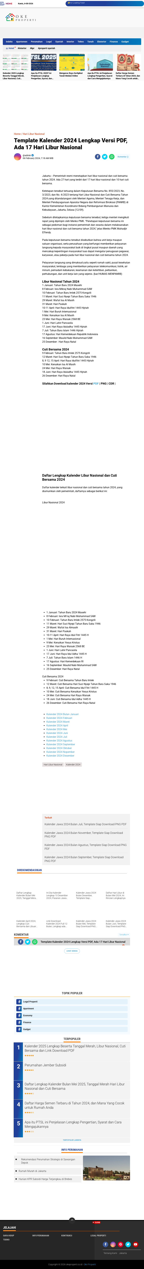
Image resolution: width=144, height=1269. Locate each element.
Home (9, 3)
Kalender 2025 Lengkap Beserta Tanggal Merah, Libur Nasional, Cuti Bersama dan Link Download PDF (15, 76)
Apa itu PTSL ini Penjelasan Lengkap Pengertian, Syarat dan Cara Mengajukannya (100, 76)
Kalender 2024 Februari (59, 718)
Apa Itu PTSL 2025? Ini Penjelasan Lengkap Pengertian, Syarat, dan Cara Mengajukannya (41, 76)
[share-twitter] (104, 156)
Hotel (11, 48)
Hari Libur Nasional (34, 133)
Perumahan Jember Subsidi (46, 1065)
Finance (114, 41)
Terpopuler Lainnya (72, 1140)
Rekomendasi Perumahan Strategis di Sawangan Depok (48, 1161)
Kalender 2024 (73, 764)
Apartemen (21, 41)
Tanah (90, 41)
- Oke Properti (89, 1264)
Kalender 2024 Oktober (59, 748)
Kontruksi (66, 1235)
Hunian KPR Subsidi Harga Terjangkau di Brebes (45, 1179)
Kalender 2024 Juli (56, 736)
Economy (27, 1015)
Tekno (81, 41)
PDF (96, 383)
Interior (70, 41)
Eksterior (101, 41)
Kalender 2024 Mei (56, 729)
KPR (32, 48)
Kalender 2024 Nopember (60, 751)
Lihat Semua (72, 951)
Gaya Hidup (8, 1235)
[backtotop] (72, 1221)
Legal (49, 41)
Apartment (28, 1008)
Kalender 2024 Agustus (59, 740)
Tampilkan (123, 935)
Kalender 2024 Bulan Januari (62, 714)
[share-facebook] (97, 156)
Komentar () (123, 157)
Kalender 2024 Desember (60, 755)
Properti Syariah (47, 48)
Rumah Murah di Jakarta (32, 1171)
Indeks (9, 41)
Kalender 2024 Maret (57, 721)
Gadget (125, 41)
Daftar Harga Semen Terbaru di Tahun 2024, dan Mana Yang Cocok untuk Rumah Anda (128, 76)
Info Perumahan (40, 1235)
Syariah (59, 41)
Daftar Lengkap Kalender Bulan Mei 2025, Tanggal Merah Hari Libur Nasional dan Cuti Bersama (75, 1086)
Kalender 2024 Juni (57, 733)
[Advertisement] (83, 31)
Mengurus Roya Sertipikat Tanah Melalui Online (71, 74)
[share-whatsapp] (112, 156)
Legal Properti (30, 1001)
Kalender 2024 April (57, 725)
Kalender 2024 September (60, 744)
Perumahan (37, 41)
